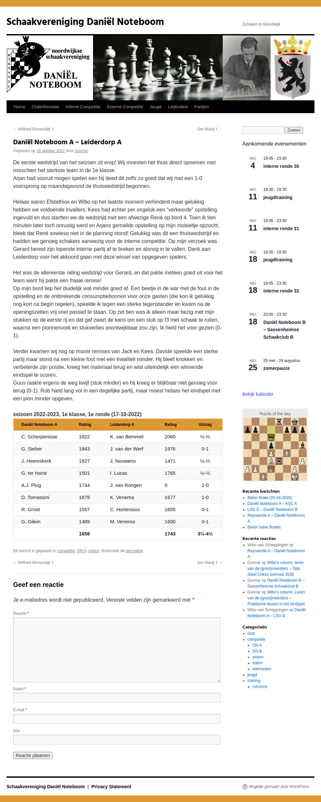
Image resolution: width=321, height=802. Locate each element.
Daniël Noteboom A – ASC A (272, 503)
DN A (81, 551)
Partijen (201, 106)
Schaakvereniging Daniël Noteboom (85, 22)
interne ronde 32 (281, 290)
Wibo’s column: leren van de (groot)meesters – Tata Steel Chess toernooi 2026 (276, 568)
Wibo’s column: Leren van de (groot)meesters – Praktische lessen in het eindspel (276, 598)
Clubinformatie (45, 106)
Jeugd (155, 106)
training (254, 680)
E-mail (20, 710)
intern (257, 663)
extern (93, 551)
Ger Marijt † (210, 129)
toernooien (262, 669)
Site (16, 731)
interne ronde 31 (281, 228)
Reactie (21, 613)
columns (260, 686)
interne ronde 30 (281, 166)
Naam (19, 689)
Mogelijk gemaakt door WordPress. (279, 786)
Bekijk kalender (258, 394)
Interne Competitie (83, 106)
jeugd (252, 674)
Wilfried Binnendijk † (33, 129)
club (251, 633)
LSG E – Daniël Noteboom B (273, 509)
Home (19, 106)
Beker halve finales (264, 527)
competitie (66, 551)
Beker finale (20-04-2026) (270, 497)
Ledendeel (178, 106)
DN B (257, 651)
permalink (134, 551)
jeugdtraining (278, 197)
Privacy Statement (111, 786)
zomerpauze (276, 368)
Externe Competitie (125, 106)
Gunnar (81, 151)
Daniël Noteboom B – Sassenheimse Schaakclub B (284, 330)
